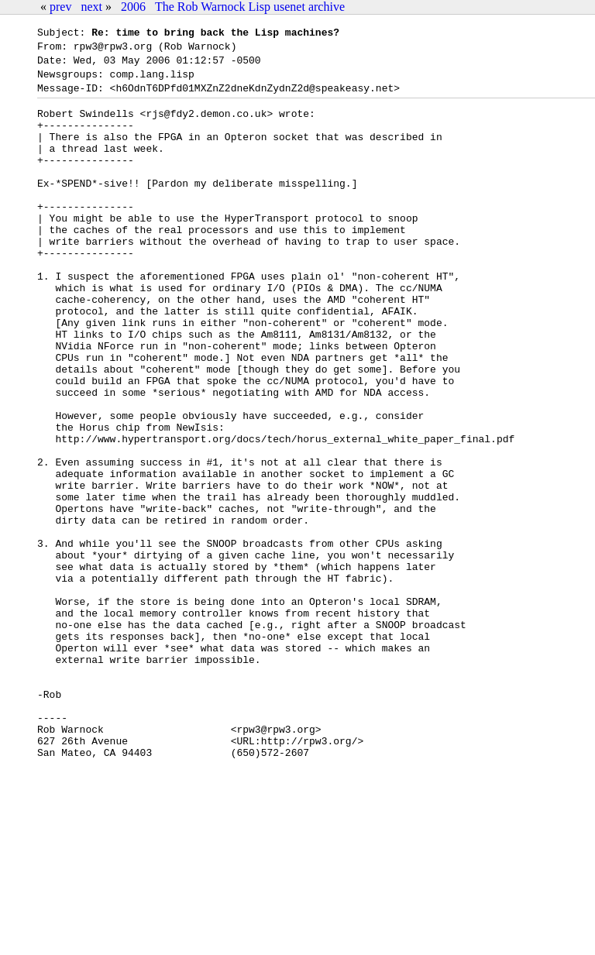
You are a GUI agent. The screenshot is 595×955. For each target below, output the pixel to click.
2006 (133, 6)
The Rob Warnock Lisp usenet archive (250, 6)
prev (60, 6)
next (91, 6)
